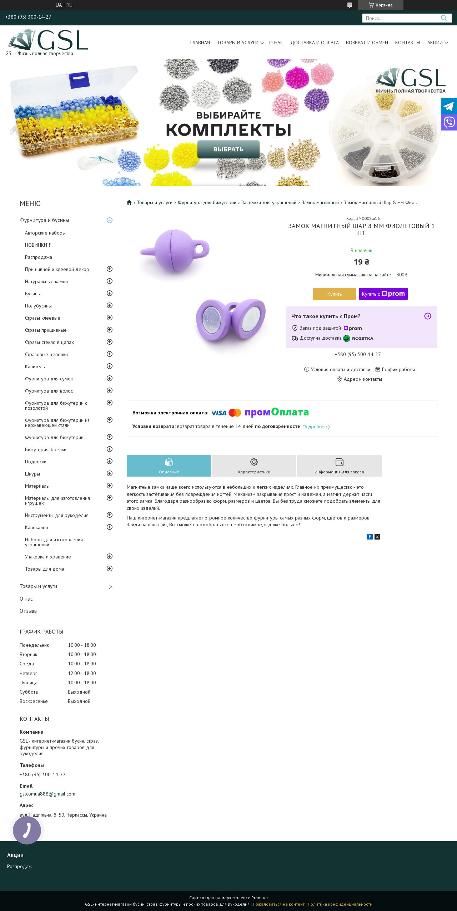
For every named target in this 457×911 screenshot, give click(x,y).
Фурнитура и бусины (44, 220)
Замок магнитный (320, 202)
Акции (435, 42)
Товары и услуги (237, 42)
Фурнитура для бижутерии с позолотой (56, 405)
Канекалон (36, 527)
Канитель (35, 366)
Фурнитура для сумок (49, 378)
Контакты (407, 42)
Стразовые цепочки (46, 354)
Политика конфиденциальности (340, 904)
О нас (276, 42)
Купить (334, 294)
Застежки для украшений (268, 202)
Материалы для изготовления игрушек (57, 500)
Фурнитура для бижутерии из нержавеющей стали (57, 422)
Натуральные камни (46, 281)
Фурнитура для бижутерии (54, 437)
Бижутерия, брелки (45, 449)
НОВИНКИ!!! (38, 245)
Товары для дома (44, 569)
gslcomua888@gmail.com (47, 794)
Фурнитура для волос (49, 391)
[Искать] (444, 18)
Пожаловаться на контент (279, 904)
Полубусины (38, 305)
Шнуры (32, 474)
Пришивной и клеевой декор (57, 269)
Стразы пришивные (46, 330)
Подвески (35, 461)
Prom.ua (259, 897)
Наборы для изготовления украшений (54, 542)
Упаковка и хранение (48, 556)
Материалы (37, 486)
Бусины (33, 293)
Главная (200, 42)
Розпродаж (19, 866)
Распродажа (38, 257)
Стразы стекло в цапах (49, 342)
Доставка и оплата (314, 42)
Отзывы (28, 610)
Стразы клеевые (42, 318)
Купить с (383, 294)
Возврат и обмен (367, 42)
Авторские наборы (45, 233)
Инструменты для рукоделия (57, 515)
